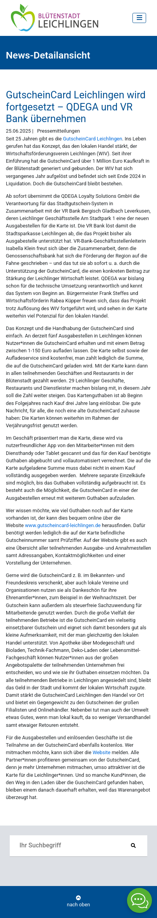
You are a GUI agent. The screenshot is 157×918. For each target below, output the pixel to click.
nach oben (78, 901)
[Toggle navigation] (139, 18)
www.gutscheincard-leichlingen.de (63, 525)
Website (102, 752)
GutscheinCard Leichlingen (92, 139)
